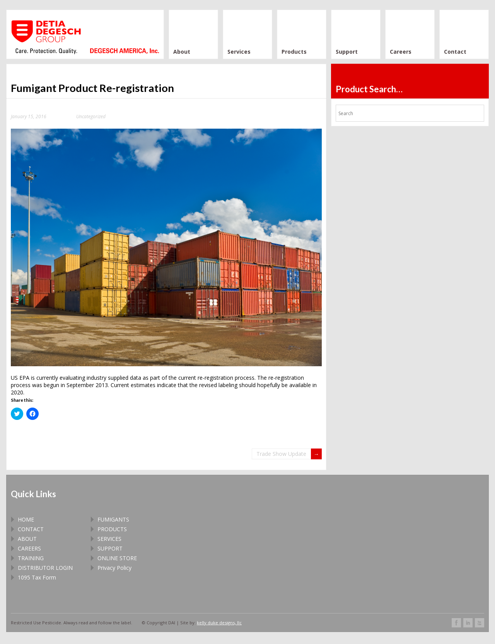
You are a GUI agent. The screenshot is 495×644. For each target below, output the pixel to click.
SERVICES (109, 538)
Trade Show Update (281, 453)
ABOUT (27, 538)
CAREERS (29, 548)
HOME (26, 519)
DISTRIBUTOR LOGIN (45, 567)
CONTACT (31, 529)
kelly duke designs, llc (219, 622)
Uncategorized (91, 116)
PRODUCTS (112, 529)
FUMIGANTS (113, 519)
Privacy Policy (114, 567)
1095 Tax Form (37, 577)
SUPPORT (110, 548)
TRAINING (31, 558)
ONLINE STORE (117, 558)
